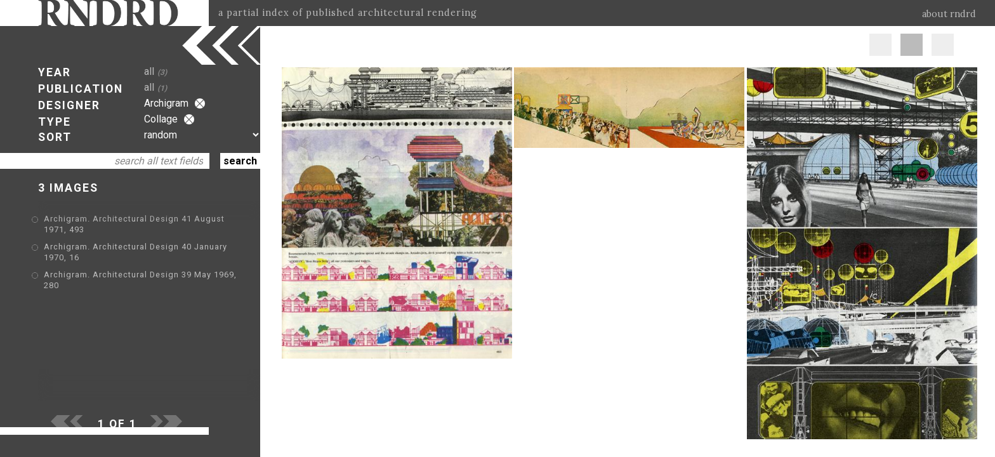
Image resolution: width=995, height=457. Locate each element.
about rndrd (949, 14)
